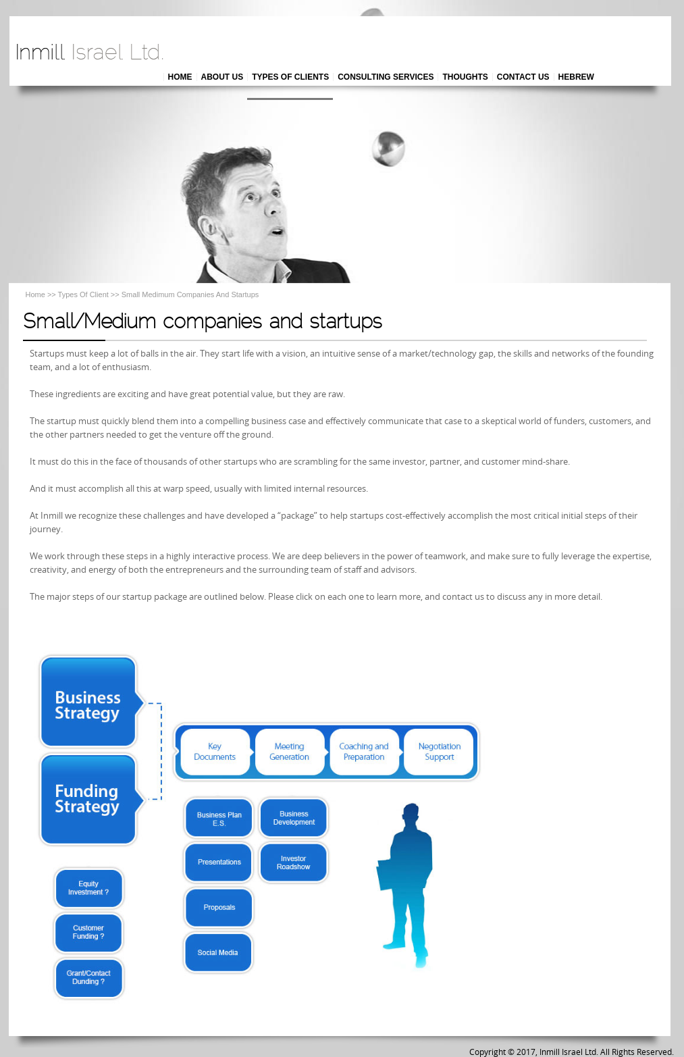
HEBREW (576, 77)
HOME (180, 77)
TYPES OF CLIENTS (290, 77)
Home (35, 294)
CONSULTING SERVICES (385, 77)
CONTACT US (523, 77)
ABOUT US (222, 77)
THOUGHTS (465, 77)
